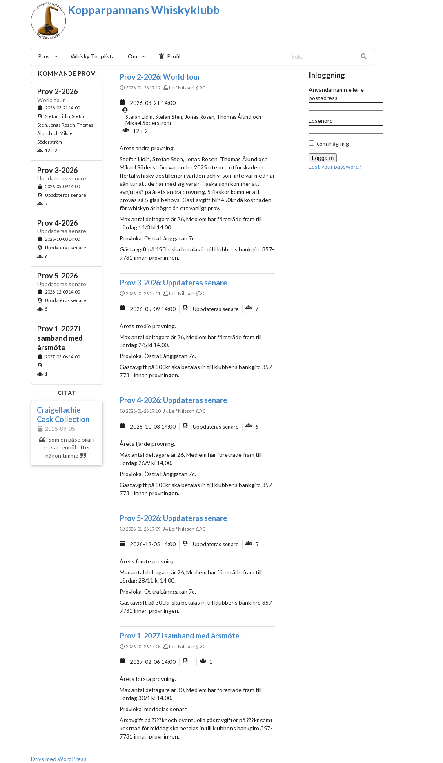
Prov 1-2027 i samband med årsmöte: (180, 635)
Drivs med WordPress (59, 758)
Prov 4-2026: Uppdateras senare (173, 400)
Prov (48, 56)
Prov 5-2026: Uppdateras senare (173, 518)
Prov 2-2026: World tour (160, 76)
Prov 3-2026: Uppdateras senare (173, 282)
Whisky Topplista (93, 56)
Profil (169, 56)
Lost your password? (335, 166)
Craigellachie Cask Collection (63, 414)
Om (136, 56)
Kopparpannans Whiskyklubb (144, 10)
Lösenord (321, 120)
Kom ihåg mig (329, 143)
